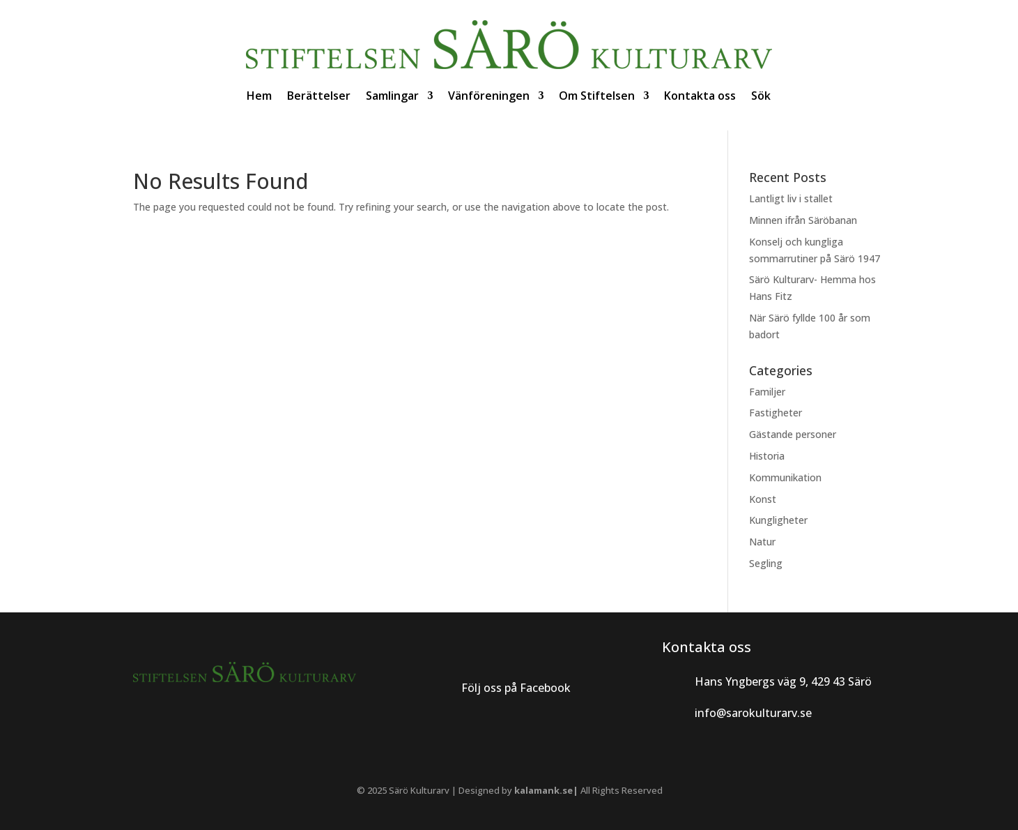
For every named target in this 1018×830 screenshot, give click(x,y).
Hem (259, 95)
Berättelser (318, 95)
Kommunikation (785, 477)
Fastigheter (775, 412)
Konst (762, 499)
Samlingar (392, 95)
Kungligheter (778, 520)
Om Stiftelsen (597, 95)
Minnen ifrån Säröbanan (803, 220)
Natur (762, 541)
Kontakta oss (700, 95)
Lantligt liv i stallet (791, 198)
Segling (765, 563)
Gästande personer (792, 434)
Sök (761, 95)
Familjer (767, 391)
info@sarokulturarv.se (753, 712)
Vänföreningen (489, 95)
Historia (767, 455)
